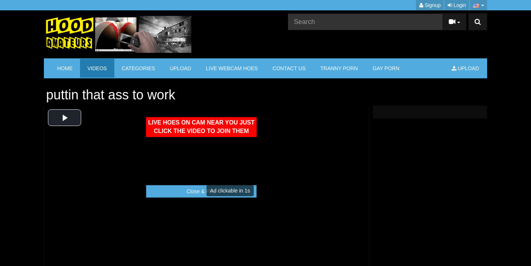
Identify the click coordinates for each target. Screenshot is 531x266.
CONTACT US (289, 68)
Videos (97, 68)
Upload (180, 68)
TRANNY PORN (339, 68)
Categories (138, 68)
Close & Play (201, 191)
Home (65, 68)
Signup (430, 5)
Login (457, 5)
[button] (478, 5)
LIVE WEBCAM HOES (232, 68)
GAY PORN (385, 68)
